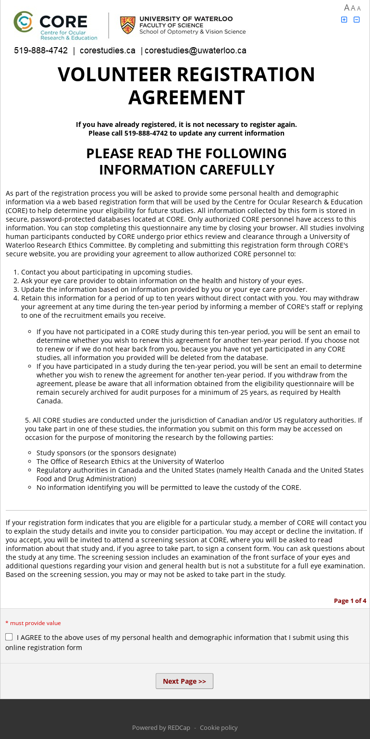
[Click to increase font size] (344, 19)
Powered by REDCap (161, 727)
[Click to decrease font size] (357, 19)
